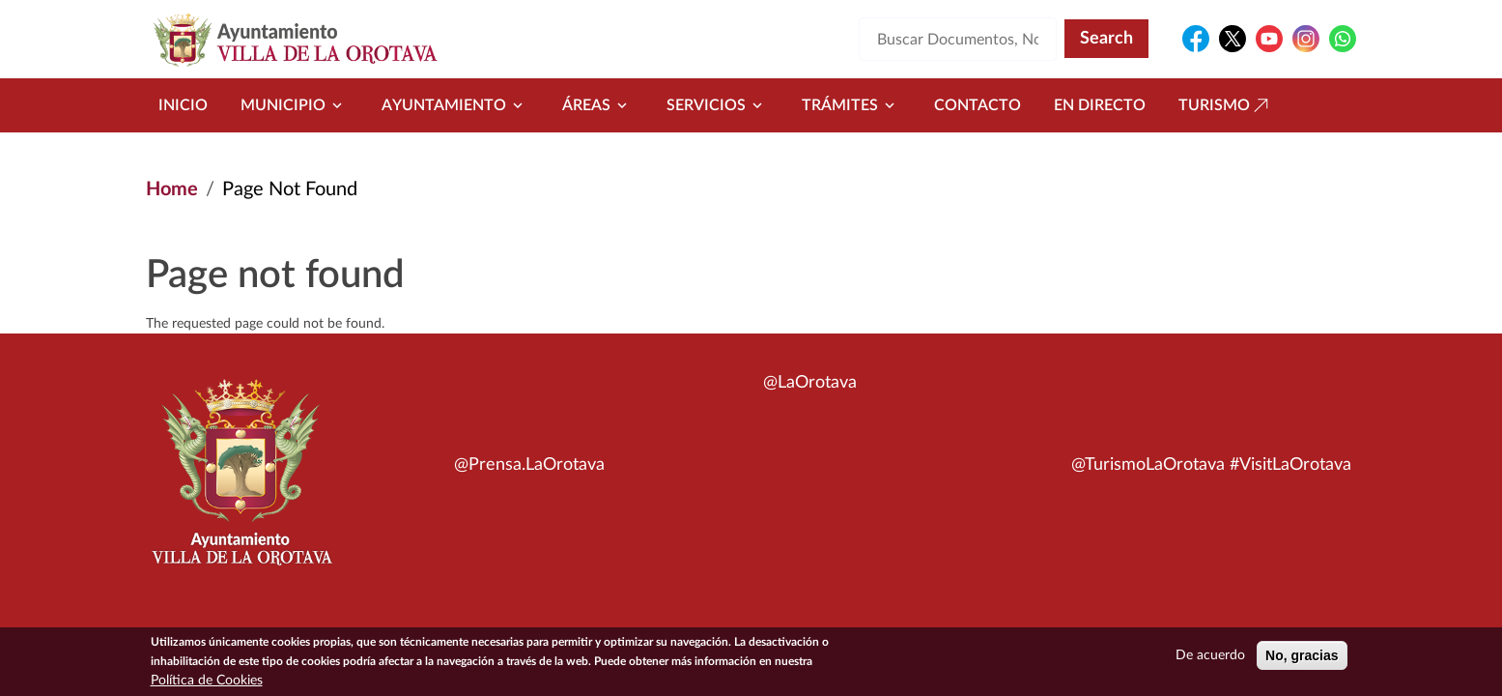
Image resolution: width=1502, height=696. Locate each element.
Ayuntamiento (455, 105)
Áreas (598, 105)
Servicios (717, 105)
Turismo (1225, 105)
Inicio (183, 105)
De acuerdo (1210, 660)
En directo (1100, 105)
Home (172, 189)
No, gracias (1301, 660)
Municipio (295, 105)
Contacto (977, 105)
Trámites (851, 105)
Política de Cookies (207, 685)
